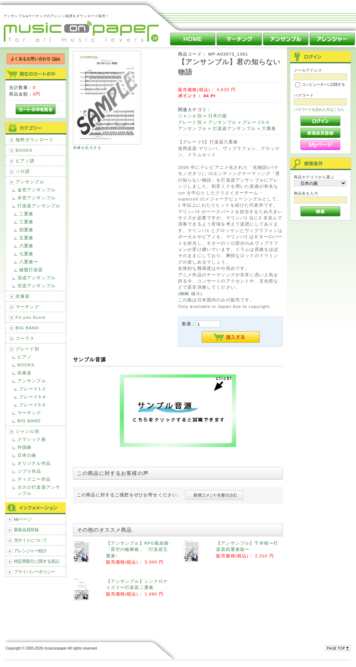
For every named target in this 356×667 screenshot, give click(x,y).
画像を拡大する (87, 148)
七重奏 (26, 253)
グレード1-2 (32, 388)
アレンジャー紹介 (30, 550)
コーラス (25, 338)
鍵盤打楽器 (31, 269)
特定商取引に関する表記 (37, 561)
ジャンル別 (28, 431)
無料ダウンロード (35, 139)
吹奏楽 (23, 296)
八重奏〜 (29, 261)
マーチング (28, 306)
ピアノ (24, 356)
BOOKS (24, 150)
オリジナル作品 (34, 463)
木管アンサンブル (36, 197)
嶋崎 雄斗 (190, 293)
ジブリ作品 (29, 471)
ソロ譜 (23, 171)
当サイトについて (30, 540)
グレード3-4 (32, 396)
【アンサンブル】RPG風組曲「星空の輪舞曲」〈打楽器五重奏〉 (137, 549)
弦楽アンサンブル (36, 285)
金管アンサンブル (36, 189)
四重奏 (26, 229)
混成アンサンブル (36, 277)
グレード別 (28, 348)
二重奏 (26, 213)
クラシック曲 (31, 439)
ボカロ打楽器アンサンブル (38, 490)
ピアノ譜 (25, 160)
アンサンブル (30, 181)
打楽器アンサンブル (38, 205)
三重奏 (26, 221)
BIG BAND (27, 327)
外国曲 (24, 447)
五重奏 (26, 237)
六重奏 (26, 245)
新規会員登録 (26, 529)
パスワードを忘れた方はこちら (319, 109)
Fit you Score (31, 317)
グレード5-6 (32, 404)
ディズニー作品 (34, 479)
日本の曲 (27, 455)
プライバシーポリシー (34, 571)
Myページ (23, 519)
